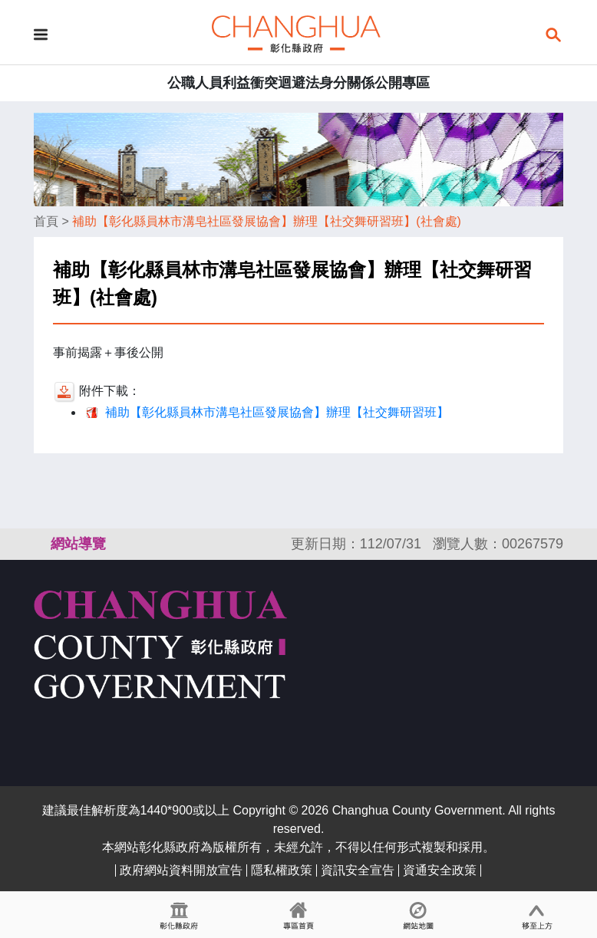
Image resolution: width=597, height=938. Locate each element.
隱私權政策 (281, 870)
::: (41, 543)
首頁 (46, 221)
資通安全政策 (440, 870)
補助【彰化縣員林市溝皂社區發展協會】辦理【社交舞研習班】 (277, 412)
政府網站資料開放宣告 (181, 870)
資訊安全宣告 (357, 870)
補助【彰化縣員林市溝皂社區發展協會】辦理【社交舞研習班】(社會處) (266, 221)
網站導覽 (78, 543)
